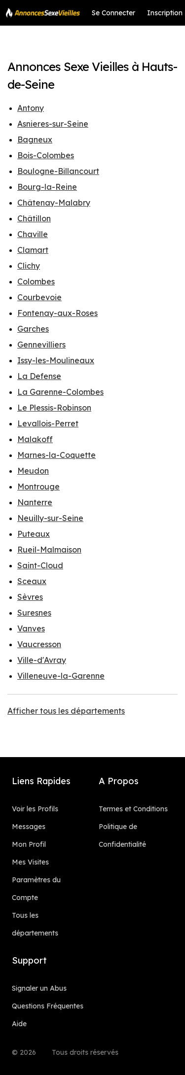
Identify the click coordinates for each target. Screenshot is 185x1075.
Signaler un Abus (39, 988)
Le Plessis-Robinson (54, 408)
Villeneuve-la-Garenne (61, 676)
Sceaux (31, 581)
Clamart (32, 250)
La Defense (39, 376)
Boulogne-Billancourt (58, 171)
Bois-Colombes (45, 155)
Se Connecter (113, 12)
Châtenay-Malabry (53, 203)
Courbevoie (39, 297)
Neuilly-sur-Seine (50, 518)
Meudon (33, 471)
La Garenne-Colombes (60, 392)
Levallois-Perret (47, 423)
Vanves (31, 628)
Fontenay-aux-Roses (57, 313)
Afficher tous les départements (66, 711)
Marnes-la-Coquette (56, 455)
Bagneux (34, 139)
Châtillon (34, 218)
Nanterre (34, 502)
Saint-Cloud (40, 565)
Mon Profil (29, 844)
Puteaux (33, 534)
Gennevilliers (41, 344)
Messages (28, 826)
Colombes (36, 281)
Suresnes (34, 613)
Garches (33, 329)
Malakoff (35, 439)
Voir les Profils (35, 808)
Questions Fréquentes (47, 1006)
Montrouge (38, 486)
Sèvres (30, 597)
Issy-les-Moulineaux (55, 360)
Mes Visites (30, 862)
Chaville (32, 234)
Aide (19, 1023)
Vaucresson (39, 644)
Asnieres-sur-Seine (52, 124)
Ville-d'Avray (41, 660)
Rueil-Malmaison (49, 550)
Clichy (28, 266)
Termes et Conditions (133, 808)
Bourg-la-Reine (47, 187)
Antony (30, 108)
